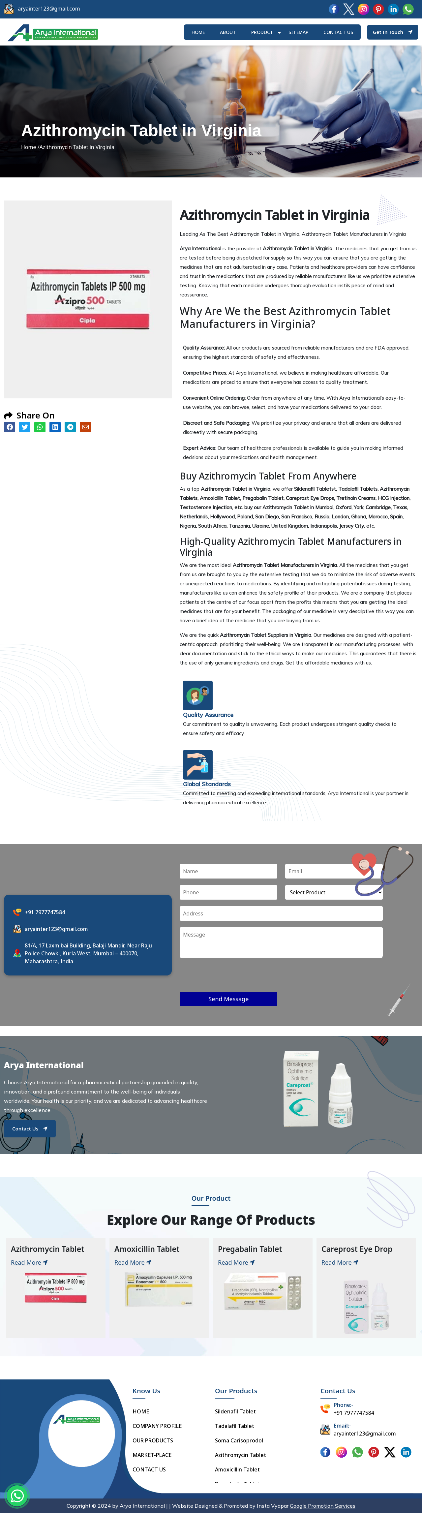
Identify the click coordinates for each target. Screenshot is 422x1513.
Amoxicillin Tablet (237, 1469)
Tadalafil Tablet (234, 1426)
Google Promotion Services (322, 1505)
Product (262, 32)
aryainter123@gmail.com (49, 8)
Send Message (228, 999)
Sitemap (298, 32)
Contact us (338, 32)
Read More (29, 1262)
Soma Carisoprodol (239, 1440)
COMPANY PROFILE (157, 1426)
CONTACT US (149, 1469)
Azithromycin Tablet (240, 1455)
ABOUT (228, 32)
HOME (198, 32)
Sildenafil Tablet (235, 1411)
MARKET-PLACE (152, 1455)
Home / (30, 147)
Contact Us (29, 1128)
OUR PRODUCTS (153, 1440)
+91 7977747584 (45, 912)
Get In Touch (392, 32)
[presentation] (230, 979)
